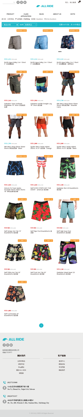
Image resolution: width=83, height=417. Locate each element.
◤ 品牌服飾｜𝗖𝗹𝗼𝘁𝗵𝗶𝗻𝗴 (22, 19)
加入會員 (73, 2)
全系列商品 (10, 19)
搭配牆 (21, 373)
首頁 (4, 19)
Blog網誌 (21, 367)
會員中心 (62, 361)
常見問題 (62, 367)
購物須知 (62, 364)
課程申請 (21, 364)
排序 (21, 25)
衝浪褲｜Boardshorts (37, 19)
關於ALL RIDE (21, 370)
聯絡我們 (62, 370)
